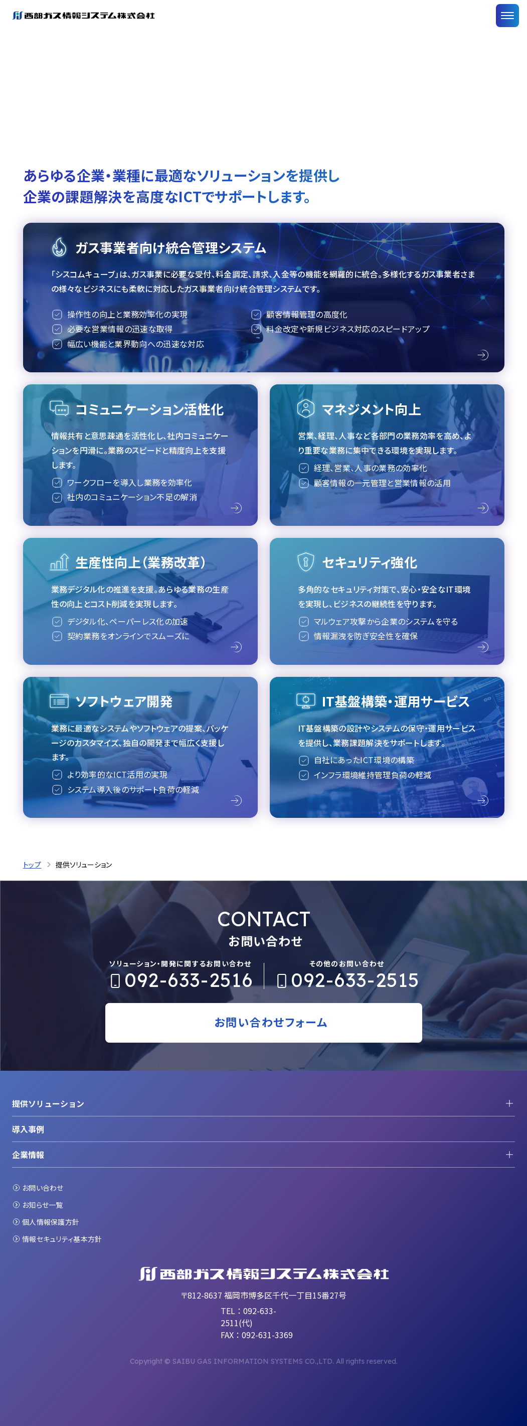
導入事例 (28, 1129)
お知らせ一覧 (42, 1205)
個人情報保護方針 (50, 1222)
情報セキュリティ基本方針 (62, 1239)
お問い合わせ (43, 1188)
